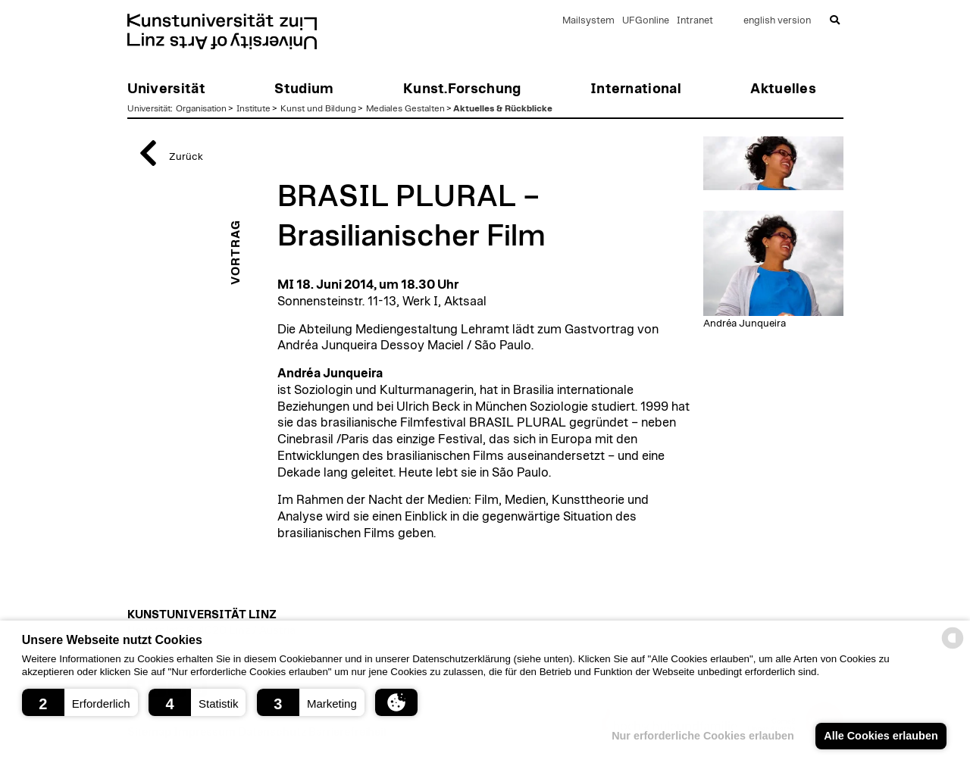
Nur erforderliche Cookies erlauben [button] (703, 736)
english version (777, 21)
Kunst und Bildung (318, 108)
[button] (80, 702)
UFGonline (645, 21)
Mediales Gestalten (405, 108)
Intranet (695, 21)
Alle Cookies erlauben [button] (880, 736)
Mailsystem (588, 21)
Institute (253, 108)
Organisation (201, 108)
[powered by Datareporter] (952, 647)
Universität (149, 108)
